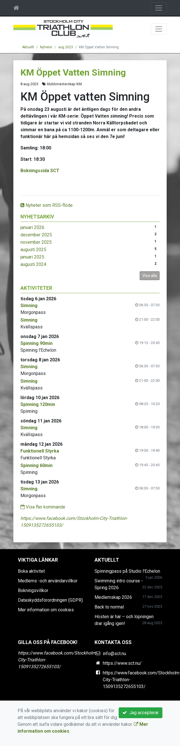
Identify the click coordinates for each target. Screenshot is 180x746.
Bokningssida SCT (39, 170)
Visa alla (149, 275)
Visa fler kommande (42, 507)
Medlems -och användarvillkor (48, 581)
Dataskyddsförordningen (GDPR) (50, 600)
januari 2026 (32, 227)
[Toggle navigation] (159, 8)
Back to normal (109, 607)
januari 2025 (32, 257)
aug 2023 (65, 47)
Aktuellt (28, 47)
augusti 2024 (33, 264)
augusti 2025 (33, 249)
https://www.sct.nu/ (122, 663)
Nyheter (46, 47)
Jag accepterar (140, 712)
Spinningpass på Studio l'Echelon (127, 571)
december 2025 (36, 234)
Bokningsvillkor (33, 590)
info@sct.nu (114, 653)
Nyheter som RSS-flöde (46, 205)
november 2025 (36, 242)
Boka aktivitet (31, 571)
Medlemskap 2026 (113, 597)
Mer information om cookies (46, 609)
